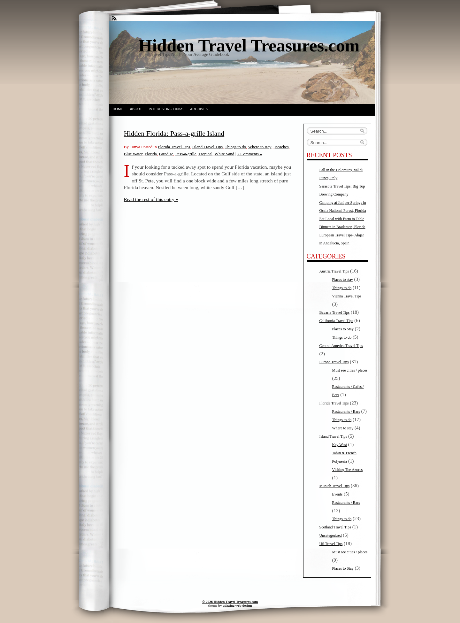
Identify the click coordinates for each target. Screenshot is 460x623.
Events (337, 494)
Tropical (205, 153)
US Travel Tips (331, 544)
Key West (339, 444)
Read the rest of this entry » (151, 199)
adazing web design (237, 605)
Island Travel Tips (207, 146)
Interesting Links (166, 109)
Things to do (235, 146)
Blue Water (133, 153)
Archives (199, 109)
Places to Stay (343, 329)
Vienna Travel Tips (346, 296)
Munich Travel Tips (334, 486)
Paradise (166, 153)
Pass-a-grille (185, 153)
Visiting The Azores (347, 469)
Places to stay (342, 279)
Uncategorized (330, 535)
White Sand (224, 153)
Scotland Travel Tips (335, 527)
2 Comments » (249, 153)
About (136, 109)
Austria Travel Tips (334, 271)
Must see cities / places (350, 370)
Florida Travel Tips (174, 146)
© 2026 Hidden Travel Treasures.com (230, 602)
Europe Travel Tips (334, 362)
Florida (151, 153)
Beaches (282, 146)
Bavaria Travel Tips (334, 312)
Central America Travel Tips (341, 345)
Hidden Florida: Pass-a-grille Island (174, 133)
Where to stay (259, 146)
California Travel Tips (336, 321)
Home (118, 109)
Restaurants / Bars (346, 411)
